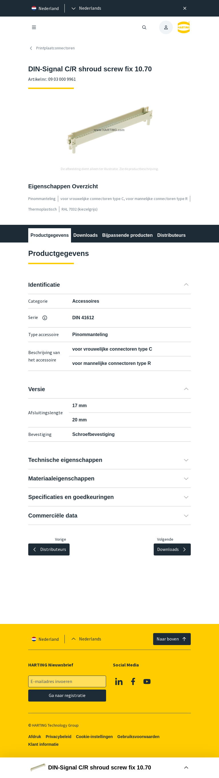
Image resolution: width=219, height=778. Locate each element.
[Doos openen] (109, 767)
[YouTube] (147, 682)
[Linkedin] (119, 682)
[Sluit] (185, 8)
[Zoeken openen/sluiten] (144, 27)
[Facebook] (133, 682)
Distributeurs (171, 235)
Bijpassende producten (127, 235)
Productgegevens (50, 235)
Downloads (85, 235)
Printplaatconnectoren (51, 48)
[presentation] (86, 8)
